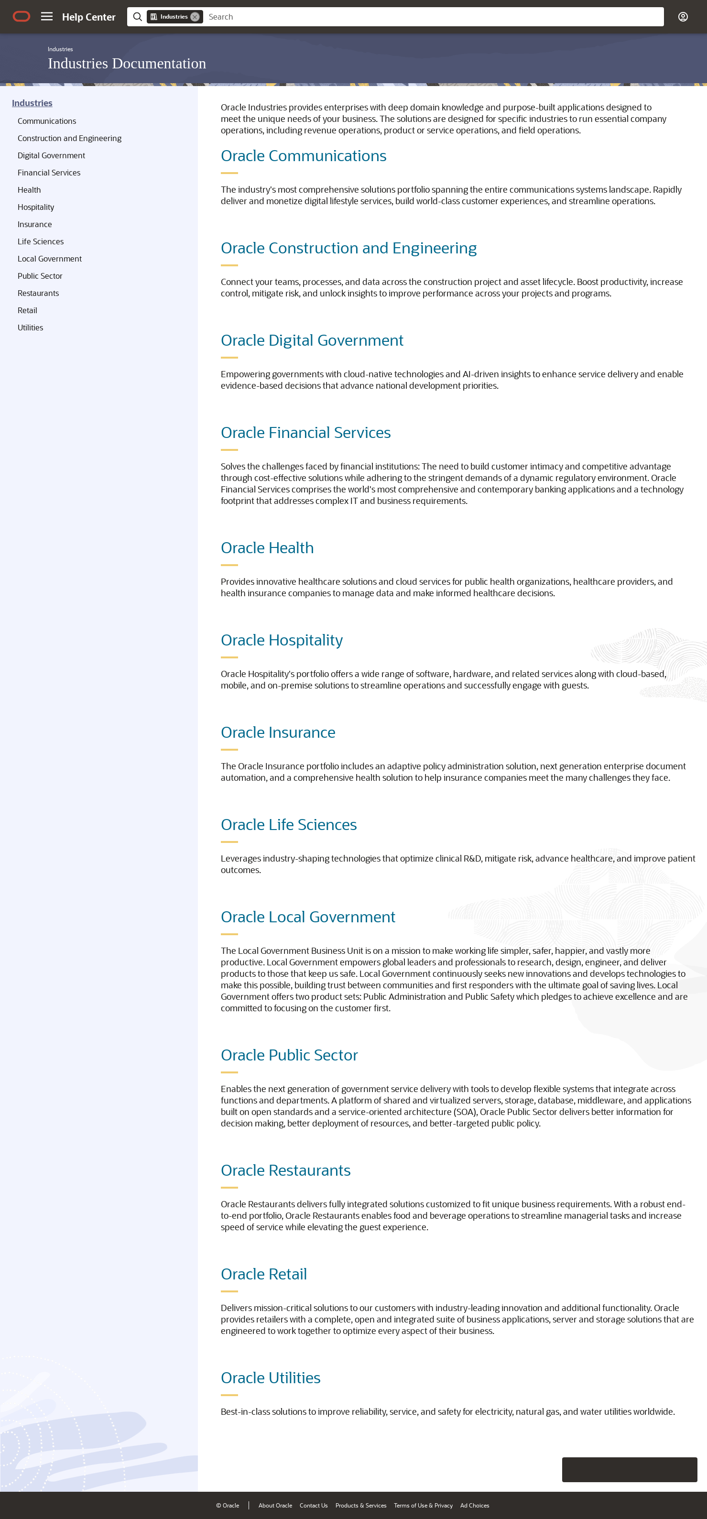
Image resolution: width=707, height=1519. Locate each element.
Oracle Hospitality (282, 639)
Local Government (50, 258)
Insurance (35, 224)
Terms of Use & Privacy (423, 1505)
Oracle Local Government (308, 916)
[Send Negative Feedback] (660, 1469)
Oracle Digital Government (312, 339)
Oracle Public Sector (290, 1054)
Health (29, 190)
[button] (47, 16)
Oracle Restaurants (286, 1169)
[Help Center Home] (89, 16)
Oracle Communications (304, 155)
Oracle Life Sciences (289, 824)
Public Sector (40, 276)
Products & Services (361, 1505)
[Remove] (195, 16)
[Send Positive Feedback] (685, 1469)
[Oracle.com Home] (21, 16)
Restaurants (38, 293)
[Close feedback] (551, 1469)
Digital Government (51, 155)
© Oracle (227, 1505)
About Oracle (275, 1505)
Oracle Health (267, 547)
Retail (27, 310)
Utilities (30, 327)
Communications (47, 121)
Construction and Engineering (69, 138)
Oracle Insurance (278, 731)
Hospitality (36, 207)
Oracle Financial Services (306, 432)
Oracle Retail (264, 1273)
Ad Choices (474, 1505)
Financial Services (49, 172)
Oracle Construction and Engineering (349, 247)
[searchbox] (433, 17)
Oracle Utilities (271, 1377)
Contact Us (314, 1505)
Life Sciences (41, 241)
